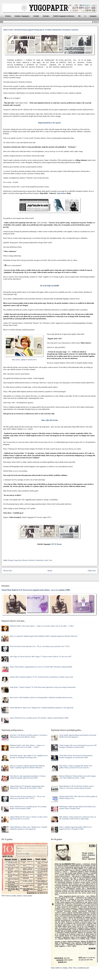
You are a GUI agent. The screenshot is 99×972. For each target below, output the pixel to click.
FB (79, 16)
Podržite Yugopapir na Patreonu (63, 16)
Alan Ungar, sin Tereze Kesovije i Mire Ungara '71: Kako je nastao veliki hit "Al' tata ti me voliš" (41, 656)
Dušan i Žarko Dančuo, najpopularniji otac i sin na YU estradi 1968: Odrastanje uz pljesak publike (41, 667)
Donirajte (46, 16)
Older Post (92, 571)
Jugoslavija (17, 560)
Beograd (11, 560)
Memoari (25, 560)
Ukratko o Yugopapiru (22, 16)
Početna (8, 16)
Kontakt (36, 16)
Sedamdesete (40, 560)
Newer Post (7, 571)
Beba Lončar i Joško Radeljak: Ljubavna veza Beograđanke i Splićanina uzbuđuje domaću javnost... (41, 697)
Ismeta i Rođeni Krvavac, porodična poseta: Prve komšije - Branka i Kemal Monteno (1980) (39, 718)
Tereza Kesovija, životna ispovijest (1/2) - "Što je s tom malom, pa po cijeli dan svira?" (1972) (40, 646)
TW (55, 544)
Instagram (93, 16)
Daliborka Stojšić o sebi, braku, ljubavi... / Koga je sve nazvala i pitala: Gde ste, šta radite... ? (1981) (41, 626)
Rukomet (32, 560)
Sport (46, 560)
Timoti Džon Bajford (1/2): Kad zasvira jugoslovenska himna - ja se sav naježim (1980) (35, 590)
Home (50, 571)
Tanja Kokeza (61, 193)
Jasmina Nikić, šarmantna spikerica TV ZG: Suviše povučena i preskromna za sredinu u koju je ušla (41, 677)
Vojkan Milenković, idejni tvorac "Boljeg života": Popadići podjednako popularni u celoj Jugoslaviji (41, 707)
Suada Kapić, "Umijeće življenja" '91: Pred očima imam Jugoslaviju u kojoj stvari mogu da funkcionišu (42, 687)
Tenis (50, 560)
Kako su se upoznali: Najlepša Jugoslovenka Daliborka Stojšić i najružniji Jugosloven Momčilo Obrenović (43, 636)
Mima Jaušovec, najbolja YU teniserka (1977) (24, 359)
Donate (59, 544)
